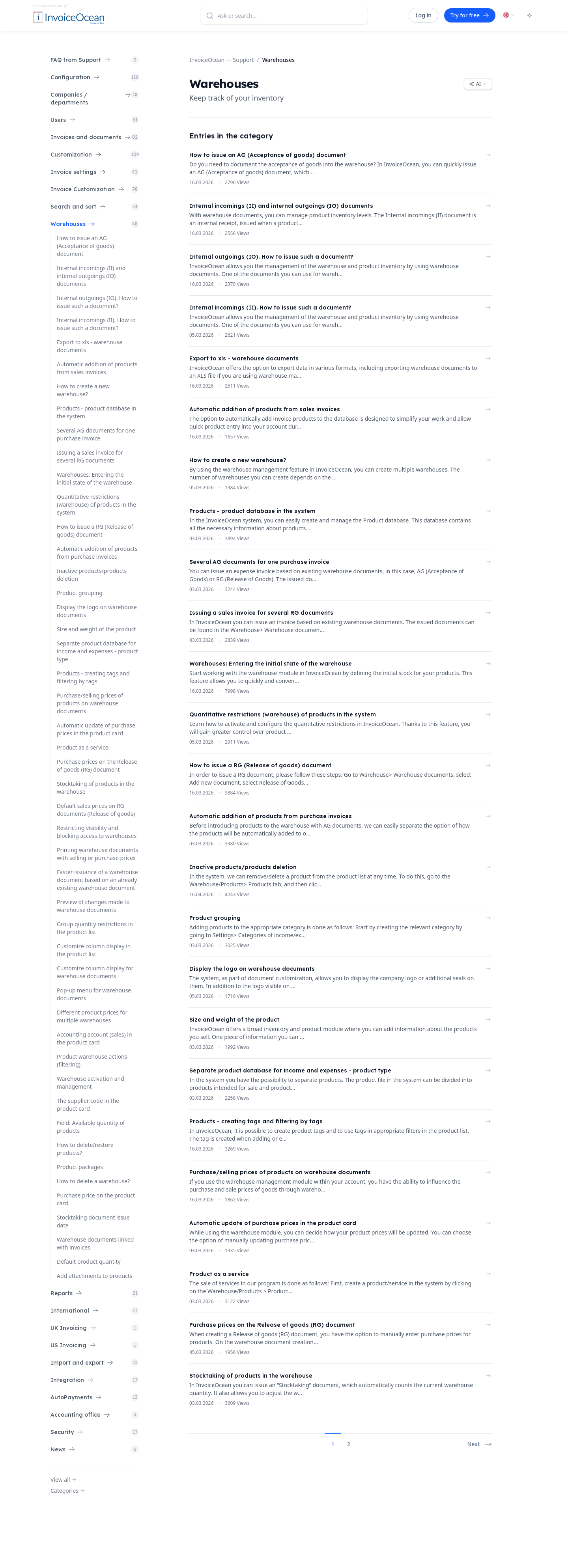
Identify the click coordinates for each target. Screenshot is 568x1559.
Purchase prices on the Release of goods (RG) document (97, 765)
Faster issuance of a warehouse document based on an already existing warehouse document (97, 879)
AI (478, 83)
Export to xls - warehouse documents (89, 346)
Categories (67, 1490)
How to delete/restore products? (85, 1148)
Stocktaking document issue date (93, 1221)
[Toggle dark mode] (529, 15)
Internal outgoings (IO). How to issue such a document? (97, 302)
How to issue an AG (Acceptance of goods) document (85, 245)
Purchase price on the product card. (96, 1199)
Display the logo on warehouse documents (97, 611)
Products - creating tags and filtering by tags (93, 677)
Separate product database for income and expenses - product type (97, 651)
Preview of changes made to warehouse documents (93, 906)
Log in (423, 15)
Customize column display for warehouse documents (95, 972)
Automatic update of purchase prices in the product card (96, 729)
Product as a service (82, 747)
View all (63, 1479)
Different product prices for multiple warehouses (92, 1016)
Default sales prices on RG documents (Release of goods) (96, 809)
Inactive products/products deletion (92, 574)
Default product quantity (89, 1261)
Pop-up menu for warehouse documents (94, 994)
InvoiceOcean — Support (221, 59)
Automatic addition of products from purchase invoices (97, 552)
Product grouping (80, 593)
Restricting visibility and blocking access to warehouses (96, 831)
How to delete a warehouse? (93, 1181)
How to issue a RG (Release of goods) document (95, 530)
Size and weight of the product (96, 629)
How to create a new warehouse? (83, 390)
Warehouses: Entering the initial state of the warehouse (94, 478)
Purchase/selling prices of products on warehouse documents (90, 703)
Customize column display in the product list (94, 950)
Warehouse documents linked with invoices (95, 1243)
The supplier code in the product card (88, 1104)
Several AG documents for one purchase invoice (96, 434)
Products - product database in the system (96, 412)
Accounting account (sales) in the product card (94, 1038)
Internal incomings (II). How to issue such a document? (96, 324)
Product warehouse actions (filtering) (92, 1060)
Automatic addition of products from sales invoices (97, 368)
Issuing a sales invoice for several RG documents (90, 456)
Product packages (80, 1167)
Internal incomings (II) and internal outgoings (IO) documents (91, 275)
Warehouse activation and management (90, 1082)
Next (479, 1444)
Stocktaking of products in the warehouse (96, 787)
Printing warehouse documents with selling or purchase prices (97, 854)
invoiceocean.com (50, 5)
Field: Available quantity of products (91, 1126)
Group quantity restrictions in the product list (95, 928)
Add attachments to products (95, 1275)
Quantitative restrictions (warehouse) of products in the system (96, 504)
